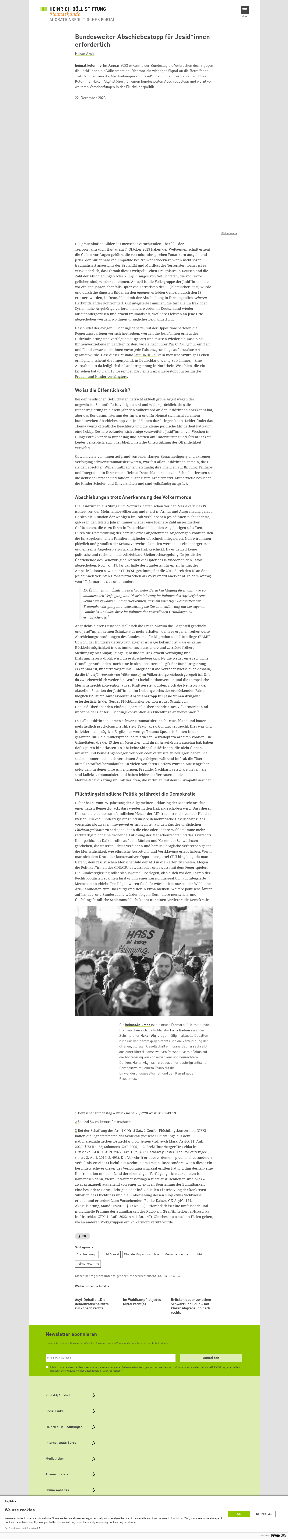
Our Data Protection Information (21, 1528)
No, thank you (264, 1513)
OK (239, 1513)
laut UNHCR (144, 355)
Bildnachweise (229, 233)
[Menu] (245, 10)
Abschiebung (85, 1254)
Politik (198, 1254)
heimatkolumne (87, 1263)
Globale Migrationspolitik (141, 1254)
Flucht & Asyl (109, 1254)
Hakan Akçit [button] (84, 54)
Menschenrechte (176, 1254)
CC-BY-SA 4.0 (167, 1275)
